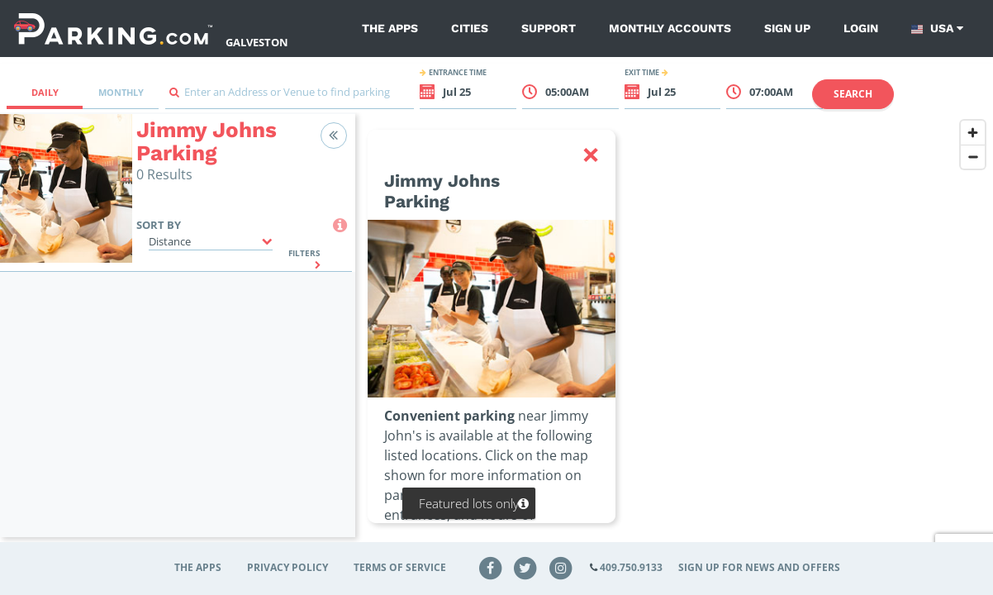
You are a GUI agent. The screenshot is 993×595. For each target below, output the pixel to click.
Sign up (787, 28)
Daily (45, 92)
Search (853, 94)
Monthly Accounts (670, 28)
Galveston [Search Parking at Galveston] (257, 42)
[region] (674, 335)
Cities (469, 28)
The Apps (390, 28)
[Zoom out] (973, 157)
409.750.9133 (631, 567)
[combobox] (289, 96)
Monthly (121, 92)
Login (860, 28)
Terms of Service (400, 567)
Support (548, 28)
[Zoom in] (973, 133)
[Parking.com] (113, 28)
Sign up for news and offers (759, 567)
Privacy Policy (287, 567)
